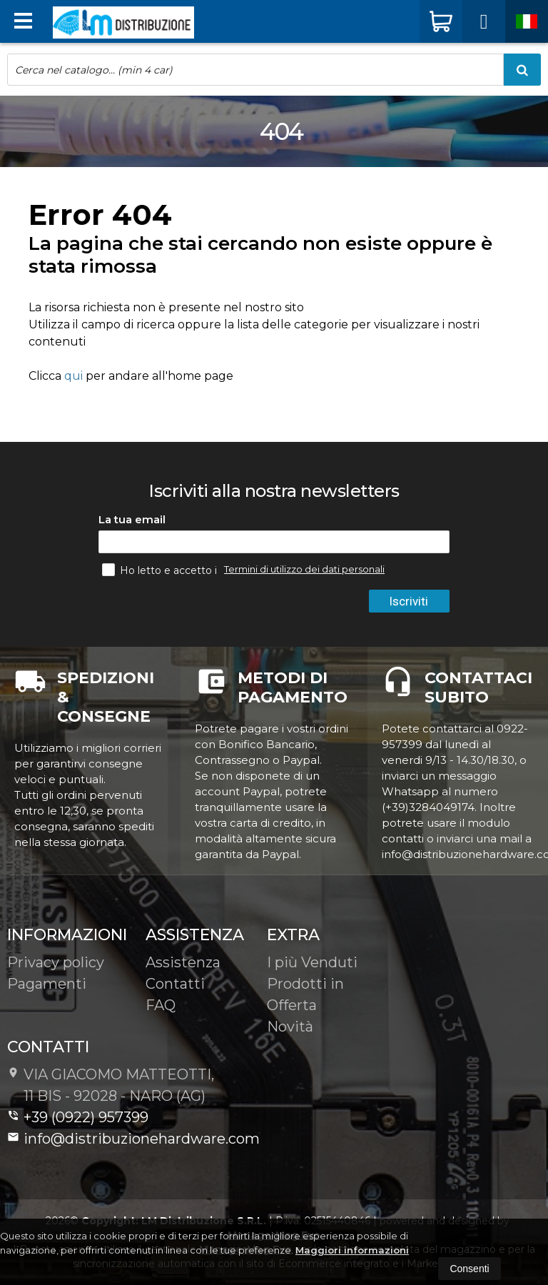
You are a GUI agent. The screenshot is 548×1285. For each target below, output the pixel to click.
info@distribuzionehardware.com (133, 1138)
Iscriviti (408, 601)
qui (73, 376)
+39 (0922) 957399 (77, 1117)
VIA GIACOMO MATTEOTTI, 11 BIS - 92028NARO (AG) (110, 1085)
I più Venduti (312, 962)
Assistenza (183, 962)
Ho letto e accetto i (161, 570)
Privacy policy (55, 962)
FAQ (161, 1005)
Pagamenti (46, 983)
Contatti (175, 983)
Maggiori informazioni (352, 1250)
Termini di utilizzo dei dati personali (304, 569)
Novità (290, 1026)
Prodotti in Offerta (305, 994)
